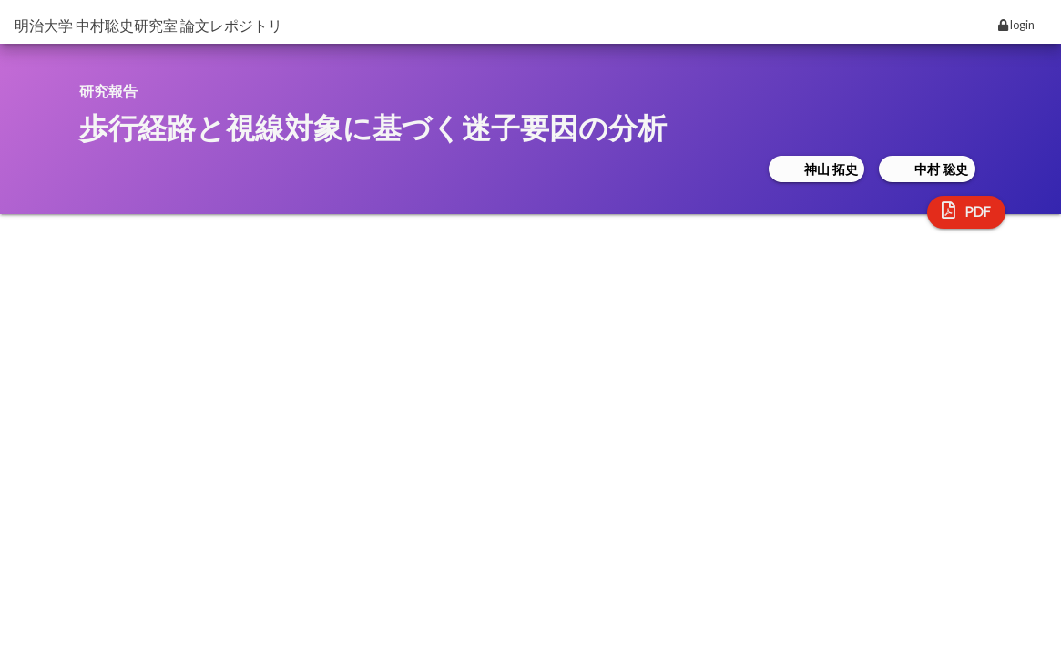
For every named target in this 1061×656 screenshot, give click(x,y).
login (1016, 24)
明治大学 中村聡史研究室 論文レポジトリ (148, 25)
